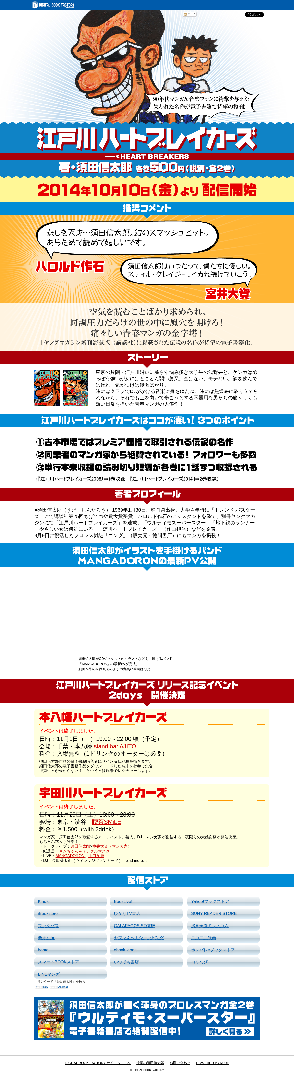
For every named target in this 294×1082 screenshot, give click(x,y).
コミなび (199, 962)
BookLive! (123, 901)
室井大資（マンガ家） (112, 846)
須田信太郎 (80, 846)
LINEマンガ (49, 974)
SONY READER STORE (214, 913)
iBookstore (48, 913)
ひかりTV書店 (127, 913)
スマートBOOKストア (58, 962)
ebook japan (125, 950)
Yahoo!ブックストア (210, 901)
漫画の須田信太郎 (150, 1063)
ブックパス (48, 925)
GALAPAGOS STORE (134, 925)
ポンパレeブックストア (213, 950)
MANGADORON (70, 856)
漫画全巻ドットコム (210, 925)
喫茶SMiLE (106, 821)
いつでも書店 (126, 962)
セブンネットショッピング (139, 937)
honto (43, 950)
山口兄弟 (96, 856)
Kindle (43, 901)
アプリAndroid (59, 986)
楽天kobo (46, 937)
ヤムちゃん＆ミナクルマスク (84, 851)
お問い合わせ (180, 1063)
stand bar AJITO (115, 746)
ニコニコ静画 (203, 937)
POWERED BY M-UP (212, 1063)
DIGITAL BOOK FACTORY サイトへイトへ (98, 1063)
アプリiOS (41, 986)
